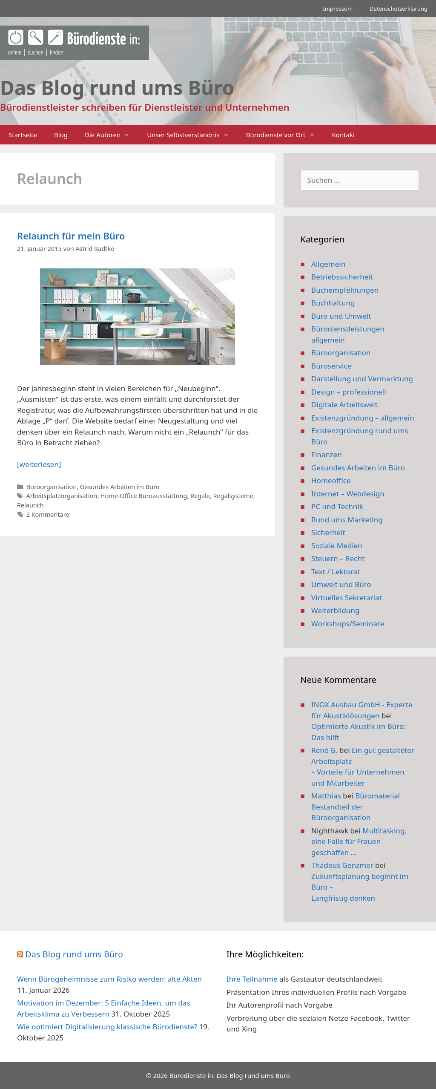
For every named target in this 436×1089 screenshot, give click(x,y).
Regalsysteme (233, 496)
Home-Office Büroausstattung (143, 496)
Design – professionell (348, 392)
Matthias (326, 796)
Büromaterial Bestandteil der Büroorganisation (355, 806)
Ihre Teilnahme (252, 979)
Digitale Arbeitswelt (344, 404)
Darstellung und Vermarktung (362, 378)
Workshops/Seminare (347, 623)
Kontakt (344, 134)
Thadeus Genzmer (342, 865)
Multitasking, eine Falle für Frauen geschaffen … (359, 841)
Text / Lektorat (335, 571)
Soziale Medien (336, 545)
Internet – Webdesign (347, 493)
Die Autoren (111, 134)
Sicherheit (328, 532)
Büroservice (331, 366)
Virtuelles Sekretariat (346, 597)
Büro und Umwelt (341, 316)
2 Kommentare (47, 514)
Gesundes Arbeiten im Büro (120, 487)
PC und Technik (337, 506)
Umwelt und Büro (341, 584)
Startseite (23, 134)
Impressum (338, 8)
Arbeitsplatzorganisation (62, 496)
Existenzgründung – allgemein (362, 418)
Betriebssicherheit (342, 277)
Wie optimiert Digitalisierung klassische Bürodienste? (107, 1026)
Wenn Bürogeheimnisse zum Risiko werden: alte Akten (109, 979)
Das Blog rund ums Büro (74, 954)
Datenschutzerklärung (398, 8)
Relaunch (30, 505)
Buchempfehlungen (345, 290)
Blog (61, 134)
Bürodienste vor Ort (285, 134)
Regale (200, 496)
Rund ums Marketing (347, 519)
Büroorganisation (51, 487)
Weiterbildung (335, 610)
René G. (324, 750)
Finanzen (326, 454)
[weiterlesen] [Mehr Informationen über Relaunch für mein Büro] (39, 464)
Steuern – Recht (337, 558)
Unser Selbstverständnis (192, 134)
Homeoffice (330, 480)
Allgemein (328, 264)
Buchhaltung (333, 303)
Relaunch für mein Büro (71, 235)
